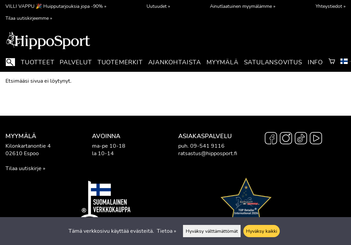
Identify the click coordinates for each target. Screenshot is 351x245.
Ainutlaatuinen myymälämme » (242, 6)
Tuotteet (37, 62)
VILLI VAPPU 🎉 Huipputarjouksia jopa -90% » (55, 6)
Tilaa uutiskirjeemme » (28, 18)
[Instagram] (286, 139)
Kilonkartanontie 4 (28, 146)
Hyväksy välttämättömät (212, 231)
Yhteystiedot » (331, 6)
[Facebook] (271, 139)
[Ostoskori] (332, 62)
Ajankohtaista (174, 62)
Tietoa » (166, 231)
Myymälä (223, 62)
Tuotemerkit (120, 62)
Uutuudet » (158, 6)
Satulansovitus (273, 62)
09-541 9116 (207, 146)
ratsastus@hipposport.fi (207, 153)
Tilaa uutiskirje (23, 168)
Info (315, 62)
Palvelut (76, 62)
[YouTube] (316, 139)
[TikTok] (301, 139)
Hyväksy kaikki (261, 231)
